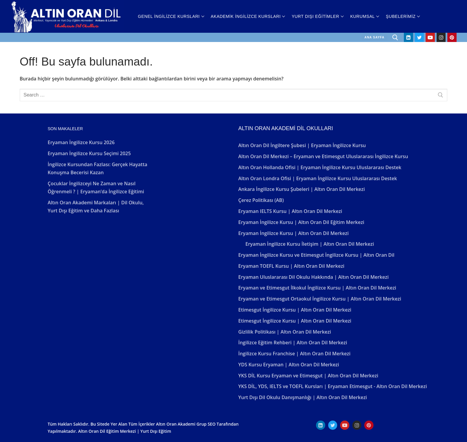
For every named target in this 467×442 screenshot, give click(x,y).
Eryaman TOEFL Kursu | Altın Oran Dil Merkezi (291, 266)
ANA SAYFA (375, 37)
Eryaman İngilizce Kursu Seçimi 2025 (89, 153)
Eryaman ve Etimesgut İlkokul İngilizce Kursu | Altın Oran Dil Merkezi (317, 287)
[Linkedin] (408, 37)
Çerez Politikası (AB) (261, 200)
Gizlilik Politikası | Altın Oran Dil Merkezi (284, 332)
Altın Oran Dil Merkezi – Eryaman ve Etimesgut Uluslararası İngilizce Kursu (323, 156)
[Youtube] (430, 37)
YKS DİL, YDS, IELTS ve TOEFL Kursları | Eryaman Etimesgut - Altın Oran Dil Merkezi (332, 386)
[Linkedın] (320, 425)
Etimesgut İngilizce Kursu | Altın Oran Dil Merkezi (294, 309)
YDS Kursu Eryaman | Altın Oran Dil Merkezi (288, 364)
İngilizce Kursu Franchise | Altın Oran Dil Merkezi (294, 353)
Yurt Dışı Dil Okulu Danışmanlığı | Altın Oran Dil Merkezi (302, 397)
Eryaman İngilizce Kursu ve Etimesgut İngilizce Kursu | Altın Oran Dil (316, 255)
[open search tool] (395, 38)
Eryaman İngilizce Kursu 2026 (81, 142)
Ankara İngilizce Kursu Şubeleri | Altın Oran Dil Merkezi (301, 189)
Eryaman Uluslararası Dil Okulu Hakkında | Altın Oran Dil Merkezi (313, 277)
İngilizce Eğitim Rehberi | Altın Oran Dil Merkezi (292, 342)
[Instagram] (441, 37)
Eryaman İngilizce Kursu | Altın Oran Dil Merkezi (293, 233)
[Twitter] (419, 37)
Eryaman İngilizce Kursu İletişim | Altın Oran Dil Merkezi (309, 244)
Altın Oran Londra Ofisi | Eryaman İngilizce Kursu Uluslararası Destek (317, 178)
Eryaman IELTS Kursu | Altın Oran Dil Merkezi (290, 211)
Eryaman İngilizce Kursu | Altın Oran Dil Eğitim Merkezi (301, 222)
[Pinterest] (452, 37)
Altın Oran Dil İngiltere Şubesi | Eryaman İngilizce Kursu (302, 145)
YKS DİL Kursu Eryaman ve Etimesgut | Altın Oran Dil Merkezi (308, 375)
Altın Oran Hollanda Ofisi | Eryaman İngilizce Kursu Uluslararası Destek (319, 167)
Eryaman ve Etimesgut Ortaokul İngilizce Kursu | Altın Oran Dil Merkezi (319, 298)
